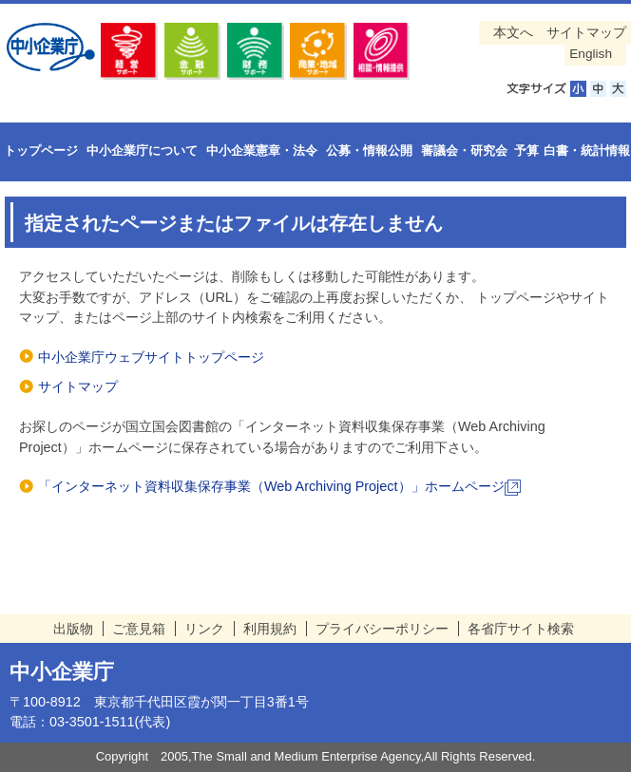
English (590, 54)
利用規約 (269, 628)
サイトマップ (586, 33)
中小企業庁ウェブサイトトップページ (151, 357)
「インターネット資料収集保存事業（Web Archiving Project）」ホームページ (279, 486)
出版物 (73, 628)
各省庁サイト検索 (521, 628)
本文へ (513, 33)
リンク (204, 628)
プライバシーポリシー (382, 628)
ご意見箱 (138, 628)
